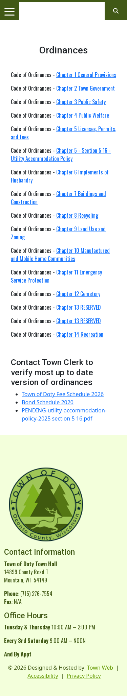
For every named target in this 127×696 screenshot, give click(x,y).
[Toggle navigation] (9, 11)
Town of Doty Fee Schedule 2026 (63, 394)
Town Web (100, 667)
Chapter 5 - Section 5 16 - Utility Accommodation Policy (61, 154)
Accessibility (42, 675)
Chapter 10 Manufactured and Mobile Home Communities (60, 254)
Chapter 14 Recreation (79, 334)
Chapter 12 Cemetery (78, 294)
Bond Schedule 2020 (47, 402)
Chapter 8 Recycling (77, 215)
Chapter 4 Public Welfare (82, 115)
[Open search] (116, 10)
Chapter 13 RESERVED (78, 307)
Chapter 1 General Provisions (86, 75)
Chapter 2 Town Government (85, 88)
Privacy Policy (84, 675)
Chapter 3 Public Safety (81, 102)
